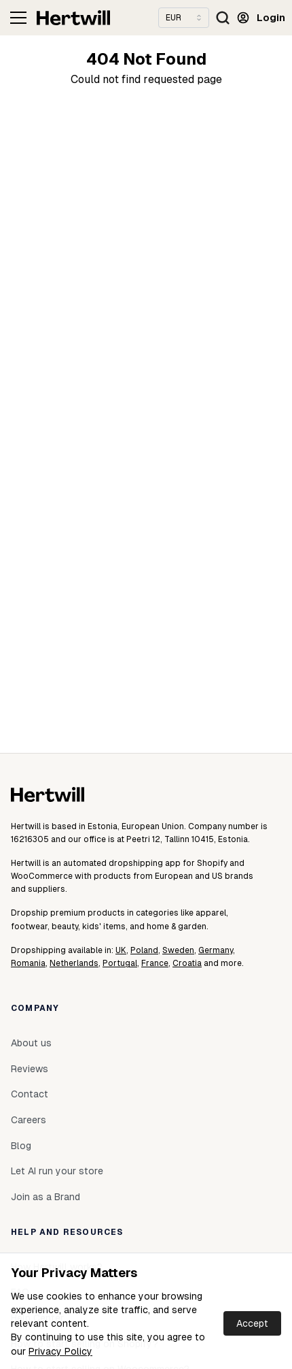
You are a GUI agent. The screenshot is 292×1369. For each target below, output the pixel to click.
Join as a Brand (45, 1196)
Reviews (29, 1068)
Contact (29, 1094)
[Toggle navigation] (18, 17)
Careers (28, 1119)
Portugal (120, 963)
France (154, 963)
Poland (144, 950)
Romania (28, 963)
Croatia (187, 963)
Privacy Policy (60, 1351)
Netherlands (74, 963)
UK (120, 950)
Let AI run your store (57, 1170)
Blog (21, 1145)
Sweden (178, 950)
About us (31, 1042)
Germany (215, 950)
